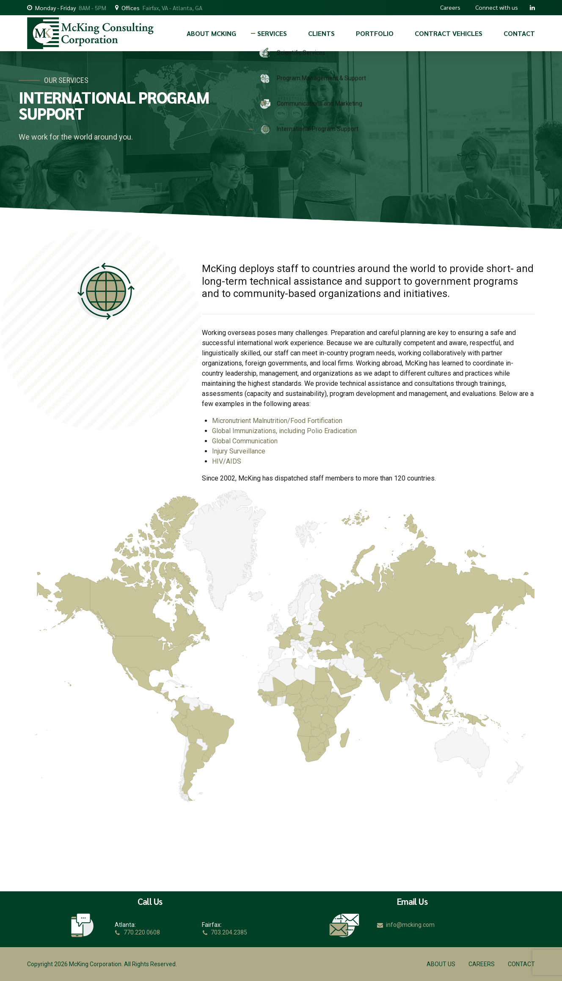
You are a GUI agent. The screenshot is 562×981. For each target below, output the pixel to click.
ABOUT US (441, 964)
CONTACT (519, 33)
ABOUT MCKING (211, 33)
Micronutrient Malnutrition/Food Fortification (277, 421)
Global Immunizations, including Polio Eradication (284, 431)
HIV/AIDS (226, 461)
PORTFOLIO (375, 33)
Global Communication (245, 441)
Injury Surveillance (238, 451)
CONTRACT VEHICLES (448, 33)
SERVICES (272, 33)
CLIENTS (321, 33)
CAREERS (481, 964)
